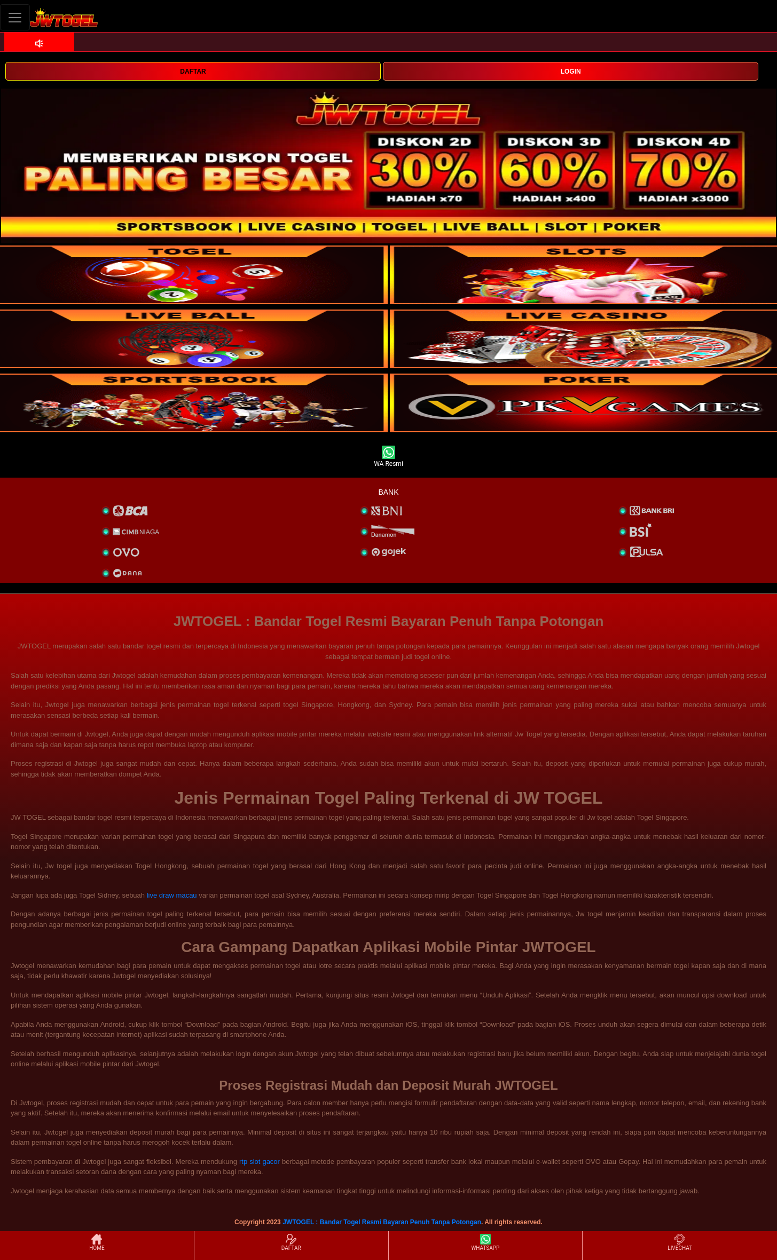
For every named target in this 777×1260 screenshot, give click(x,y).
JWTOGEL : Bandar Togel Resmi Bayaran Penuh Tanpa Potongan (381, 1222)
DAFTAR (193, 71)
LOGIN (571, 71)
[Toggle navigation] (15, 17)
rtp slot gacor (259, 1162)
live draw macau (172, 895)
